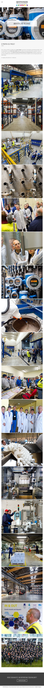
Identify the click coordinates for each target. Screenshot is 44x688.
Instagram (39, 686)
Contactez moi (22, 680)
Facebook (36, 686)
